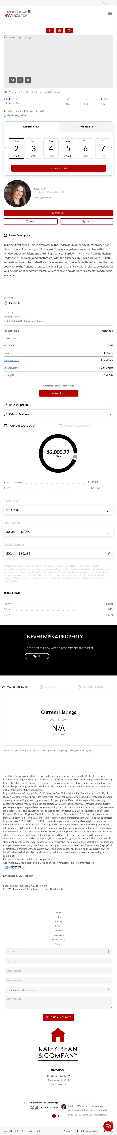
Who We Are (58, 939)
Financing (58, 930)
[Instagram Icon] (58, 1115)
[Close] (110, 1105)
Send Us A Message (58, 1017)
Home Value (58, 935)
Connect (58, 944)
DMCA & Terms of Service (91, 1131)
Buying (58, 921)
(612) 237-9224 (58, 1084)
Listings (58, 917)
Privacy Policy (70, 1131)
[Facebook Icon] (52, 1115)
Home (58, 912)
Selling (58, 926)
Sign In (105, 3)
